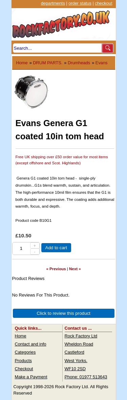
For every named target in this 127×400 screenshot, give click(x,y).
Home (22, 62)
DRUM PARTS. (47, 62)
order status (79, 3)
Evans (102, 62)
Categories (25, 352)
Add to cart (56, 247)
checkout (103, 3)
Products (23, 360)
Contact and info (30, 344)
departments (53, 3)
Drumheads (79, 62)
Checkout (24, 368)
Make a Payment (31, 376)
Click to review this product (63, 313)
